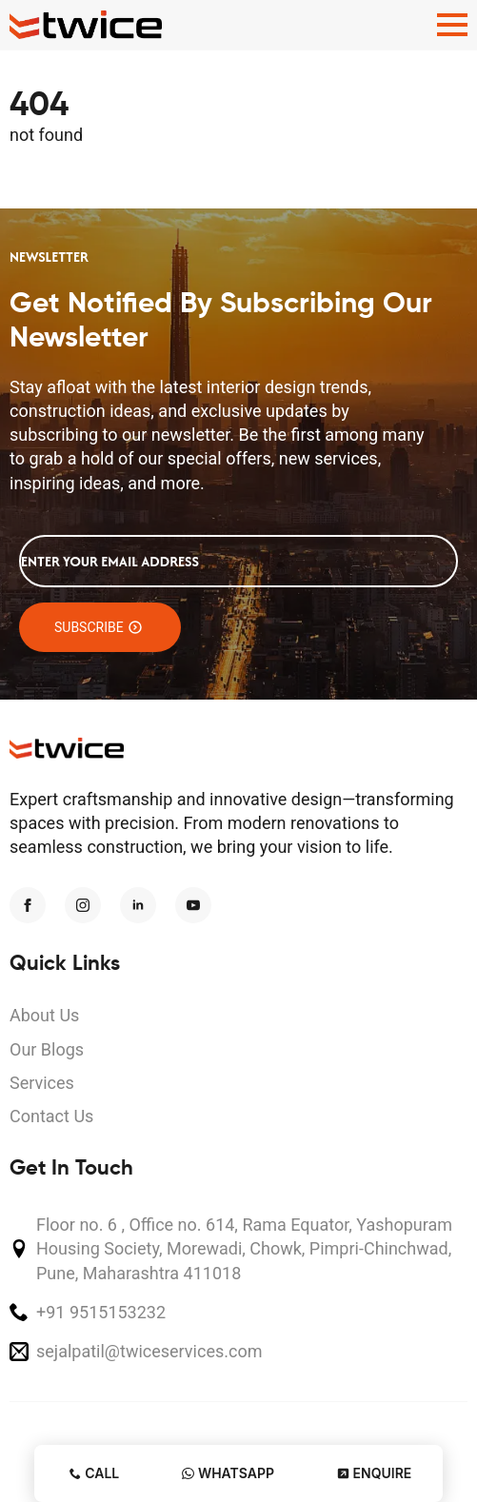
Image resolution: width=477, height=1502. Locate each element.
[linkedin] (138, 905)
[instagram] (83, 905)
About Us (44, 1015)
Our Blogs (47, 1049)
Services (42, 1083)
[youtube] (193, 905)
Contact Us (51, 1116)
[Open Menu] (452, 25)
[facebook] (28, 905)
